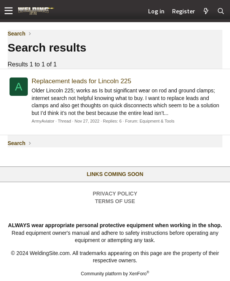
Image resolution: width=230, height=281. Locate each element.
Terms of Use (115, 201)
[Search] (221, 11)
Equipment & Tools (156, 121)
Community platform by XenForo (115, 273)
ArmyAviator (43, 121)
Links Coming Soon (115, 174)
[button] (9, 11)
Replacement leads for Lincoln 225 (81, 81)
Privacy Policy (115, 194)
